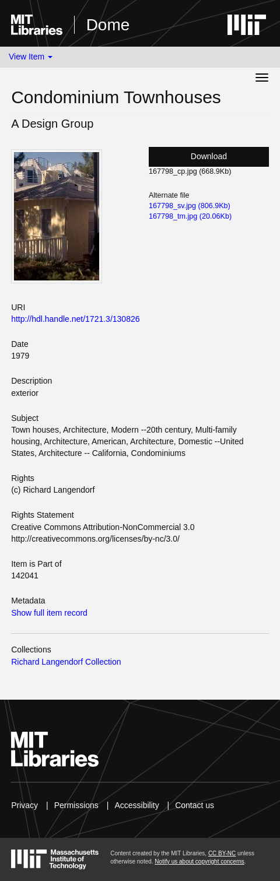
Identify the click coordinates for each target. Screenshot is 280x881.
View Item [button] (30, 56)
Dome (108, 25)
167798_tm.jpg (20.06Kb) (190, 216)
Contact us (194, 805)
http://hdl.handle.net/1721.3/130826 (75, 319)
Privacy (24, 805)
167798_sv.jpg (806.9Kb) (189, 206)
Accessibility (136, 805)
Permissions (76, 805)
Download (209, 156)
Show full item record (49, 612)
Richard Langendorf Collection (66, 661)
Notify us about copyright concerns (199, 861)
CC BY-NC (222, 853)
